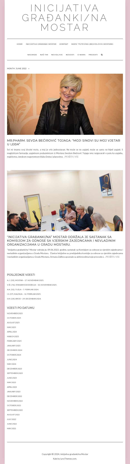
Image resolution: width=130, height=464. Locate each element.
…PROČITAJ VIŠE (71, 156)
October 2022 (14, 405)
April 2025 (12, 332)
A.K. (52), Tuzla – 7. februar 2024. (23, 289)
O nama (81, 55)
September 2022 (15, 410)
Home (20, 44)
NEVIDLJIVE (57, 55)
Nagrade (32, 55)
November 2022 (15, 401)
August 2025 (13, 322)
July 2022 (11, 419)
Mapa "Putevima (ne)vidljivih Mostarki (92, 44)
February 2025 (14, 341)
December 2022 (14, 396)
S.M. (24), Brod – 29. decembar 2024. (24, 298)
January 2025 (13, 345)
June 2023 (12, 378)
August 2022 (13, 414)
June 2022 (12, 424)
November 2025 (15, 313)
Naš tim (44, 55)
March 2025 (13, 336)
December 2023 (14, 368)
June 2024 (12, 359)
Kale (55, 458)
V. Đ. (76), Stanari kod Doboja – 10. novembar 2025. (32, 285)
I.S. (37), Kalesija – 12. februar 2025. (24, 294)
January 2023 (13, 391)
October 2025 (14, 318)
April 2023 (12, 387)
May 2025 (11, 327)
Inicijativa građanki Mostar (41, 44)
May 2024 (11, 364)
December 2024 (14, 350)
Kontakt (64, 44)
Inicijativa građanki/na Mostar (65, 17)
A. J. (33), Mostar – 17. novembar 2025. (25, 280)
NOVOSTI (70, 55)
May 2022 (11, 428)
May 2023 (11, 382)
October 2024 (14, 355)
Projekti (93, 55)
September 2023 (15, 373)
